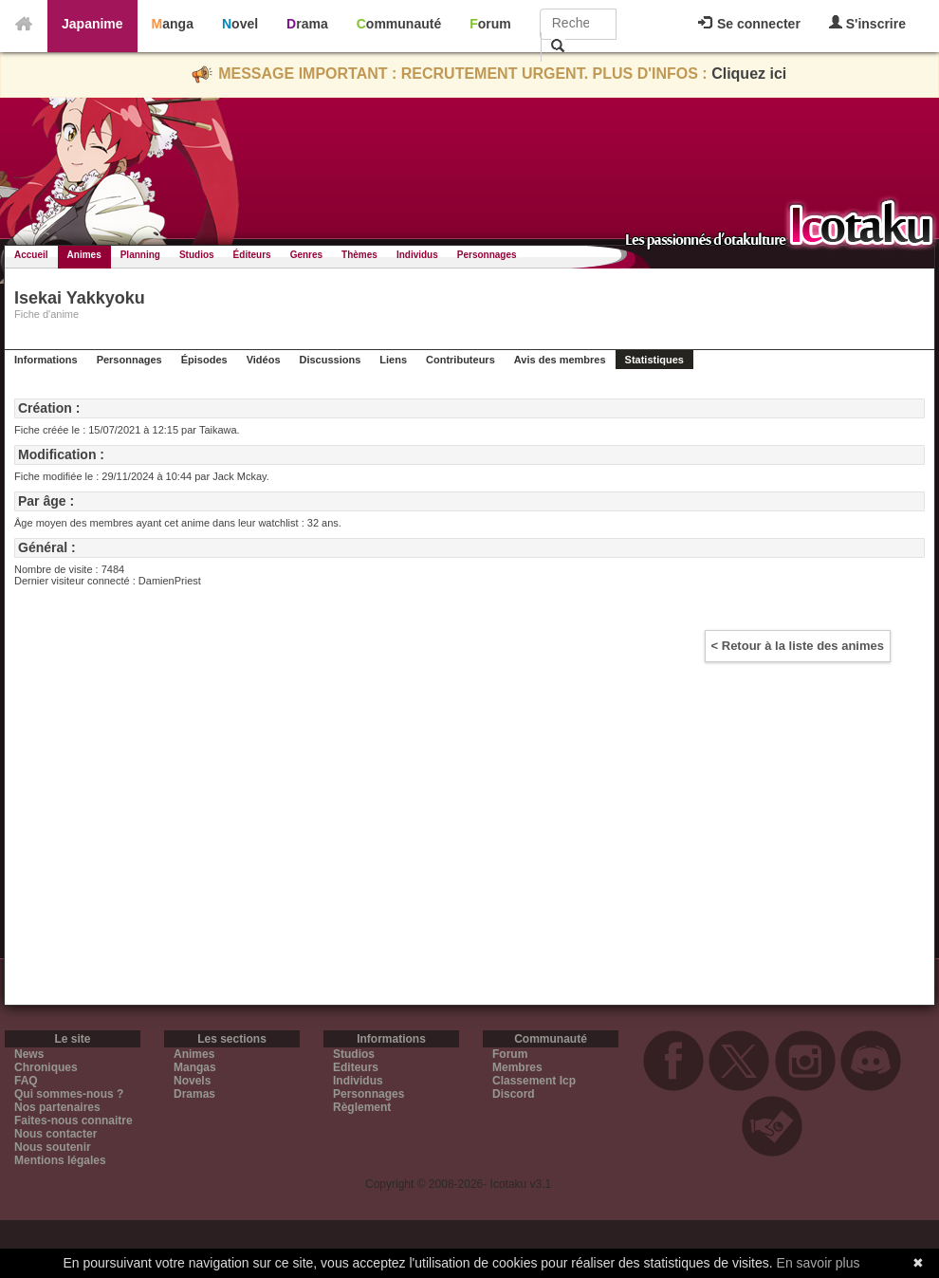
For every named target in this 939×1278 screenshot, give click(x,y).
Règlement (362, 1107)
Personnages (487, 255)
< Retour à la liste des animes (797, 646)
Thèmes (359, 255)
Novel (240, 23)
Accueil (31, 255)
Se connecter (749, 23)
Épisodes (204, 359)
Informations (46, 359)
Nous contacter (55, 1133)
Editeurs (355, 1067)
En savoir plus (818, 1262)
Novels (192, 1080)
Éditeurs (252, 255)
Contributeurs (460, 359)
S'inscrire (867, 23)
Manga (172, 23)
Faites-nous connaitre (73, 1120)
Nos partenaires (57, 1107)
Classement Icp (534, 1080)
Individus (417, 255)
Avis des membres (560, 359)
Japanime (92, 23)
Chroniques (46, 1067)
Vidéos (264, 359)
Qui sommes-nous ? (68, 1094)
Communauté (399, 23)
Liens (393, 359)
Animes (84, 255)
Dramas (194, 1094)
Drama (307, 23)
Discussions (330, 359)
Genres (306, 255)
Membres (517, 1067)
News (29, 1054)
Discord (513, 1094)
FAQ (26, 1080)
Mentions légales (60, 1160)
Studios (196, 255)
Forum (490, 23)
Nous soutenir (52, 1147)
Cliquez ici (748, 73)
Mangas (195, 1067)
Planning (140, 255)
